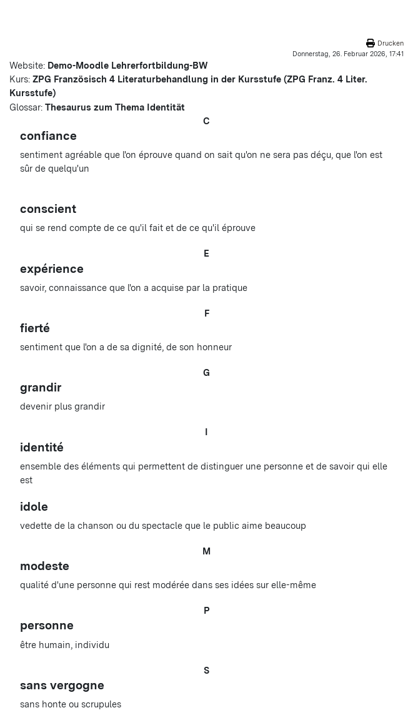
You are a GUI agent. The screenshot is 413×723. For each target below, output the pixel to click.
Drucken (390, 43)
